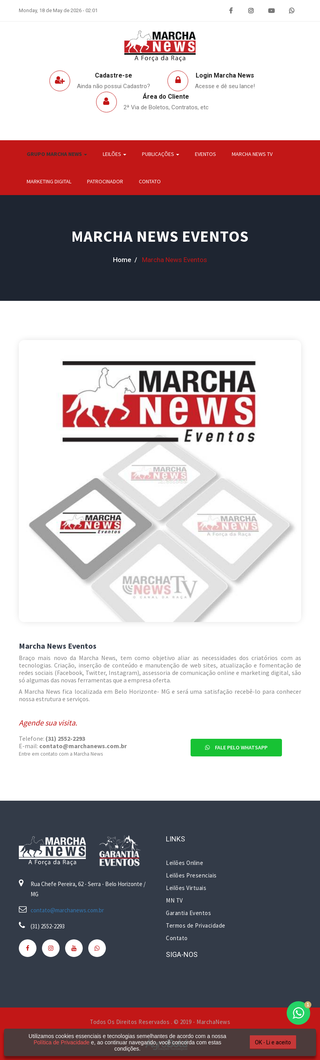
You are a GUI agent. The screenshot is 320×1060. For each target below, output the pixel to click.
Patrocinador (105, 181)
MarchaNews (213, 1022)
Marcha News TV (252, 153)
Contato (150, 181)
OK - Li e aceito (273, 1042)
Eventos (205, 153)
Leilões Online (184, 862)
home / (125, 260)
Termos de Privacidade (195, 925)
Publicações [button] (160, 153)
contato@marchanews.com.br (67, 910)
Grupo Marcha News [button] (57, 153)
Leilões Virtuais (186, 888)
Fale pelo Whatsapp (236, 747)
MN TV (174, 900)
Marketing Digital (49, 181)
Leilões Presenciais (191, 875)
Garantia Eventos (188, 913)
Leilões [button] (114, 153)
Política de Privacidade (61, 1042)
